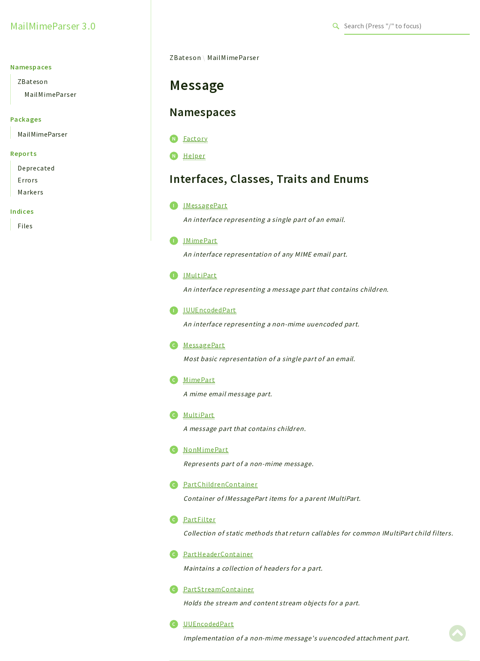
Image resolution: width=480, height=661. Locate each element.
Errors (28, 180)
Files (25, 225)
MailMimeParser (50, 94)
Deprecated (36, 168)
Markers (31, 192)
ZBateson (33, 81)
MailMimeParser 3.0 (52, 25)
